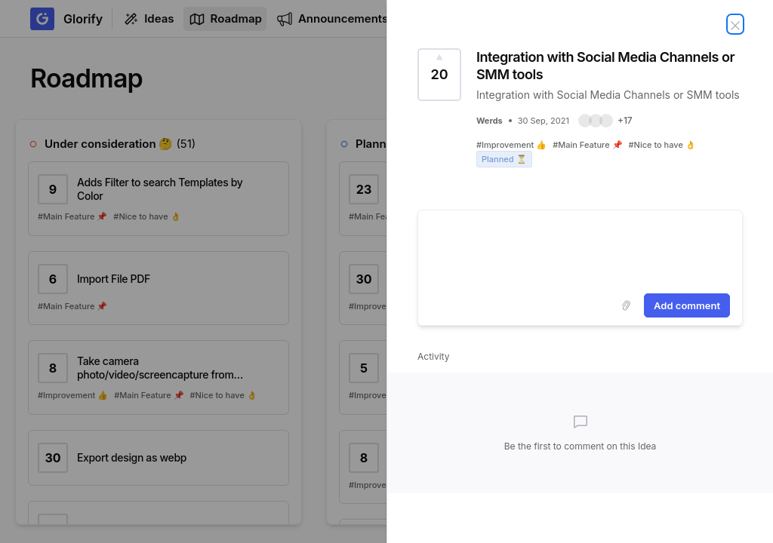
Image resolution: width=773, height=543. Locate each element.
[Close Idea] (735, 24)
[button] (605, 120)
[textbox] (580, 249)
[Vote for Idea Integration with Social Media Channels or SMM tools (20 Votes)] (439, 74)
